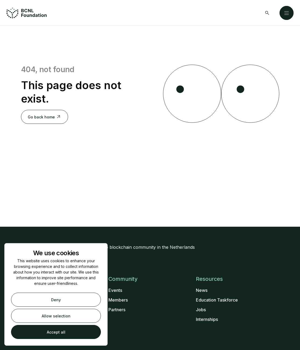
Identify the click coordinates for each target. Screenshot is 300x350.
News (201, 290)
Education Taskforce (217, 300)
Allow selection (56, 316)
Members (118, 300)
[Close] (287, 13)
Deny (56, 300)
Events (115, 290)
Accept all (56, 332)
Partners (116, 309)
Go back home (44, 117)
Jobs (201, 309)
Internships (207, 319)
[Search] (267, 13)
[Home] (26, 13)
